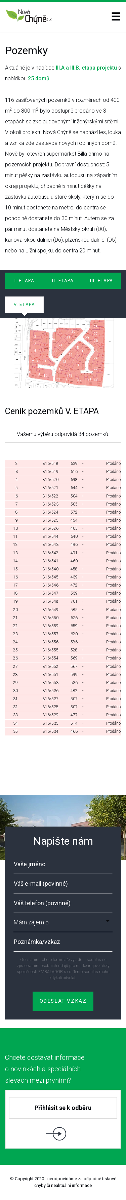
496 (74, 544)
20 (15, 609)
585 (74, 609)
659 (74, 626)
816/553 (50, 682)
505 (74, 504)
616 (74, 471)
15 (77, 348)
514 (74, 723)
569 (74, 658)
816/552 (50, 666)
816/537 (50, 698)
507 (74, 698)
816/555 (50, 650)
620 (74, 634)
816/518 (50, 463)
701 (74, 601)
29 (87, 338)
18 (77, 365)
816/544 (50, 536)
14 (71, 355)
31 (68, 337)
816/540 (50, 569)
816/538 (50, 707)
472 (74, 585)
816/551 (50, 674)
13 (64, 362)
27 (96, 334)
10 (45, 375)
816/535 (50, 723)
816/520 (50, 479)
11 (58, 379)
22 (96, 379)
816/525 (50, 520)
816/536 (50, 690)
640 (74, 536)
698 (74, 479)
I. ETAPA (24, 280)
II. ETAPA (63, 280)
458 (74, 569)
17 (77, 358)
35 (60, 332)
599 (74, 674)
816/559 (50, 626)
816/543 (50, 544)
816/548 (50, 601)
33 (55, 352)
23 (96, 368)
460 (74, 561)
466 (74, 731)
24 (96, 358)
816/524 (50, 512)
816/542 (50, 553)
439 (74, 577)
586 (74, 642)
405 (74, 528)
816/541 (50, 561)
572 (74, 512)
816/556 (50, 642)
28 (96, 327)
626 (74, 617)
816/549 (50, 609)
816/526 (50, 528)
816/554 (50, 658)
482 (74, 690)
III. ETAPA (101, 280)
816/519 (50, 471)
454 (74, 520)
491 (74, 553)
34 (53, 339)
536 (74, 682)
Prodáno (113, 463)
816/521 (50, 487)
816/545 (50, 577)
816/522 (50, 496)
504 (74, 496)
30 (15, 690)
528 (74, 650)
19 (71, 375)
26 (96, 341)
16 (15, 577)
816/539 (50, 715)
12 (60, 369)
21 (15, 617)
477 (74, 715)
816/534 (50, 731)
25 (96, 351)
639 (74, 463)
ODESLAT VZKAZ (63, 1000)
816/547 (50, 593)
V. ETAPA (24, 304)
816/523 (50, 504)
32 (60, 344)
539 (74, 593)
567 (74, 666)
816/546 (50, 585)
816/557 (50, 634)
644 (74, 487)
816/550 (50, 617)
